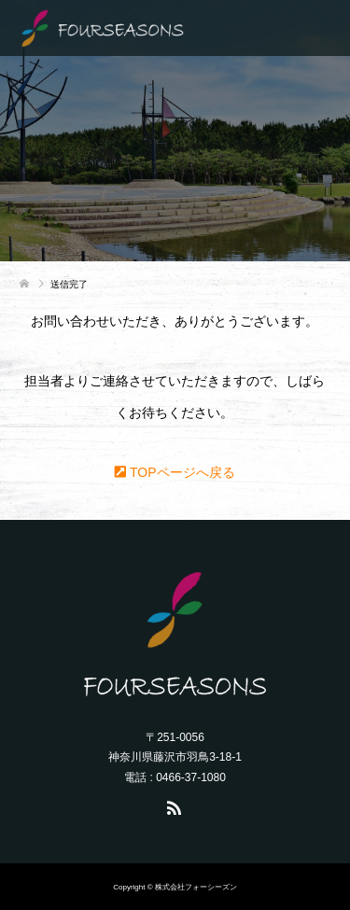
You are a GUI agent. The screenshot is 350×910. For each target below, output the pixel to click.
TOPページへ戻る (174, 472)
